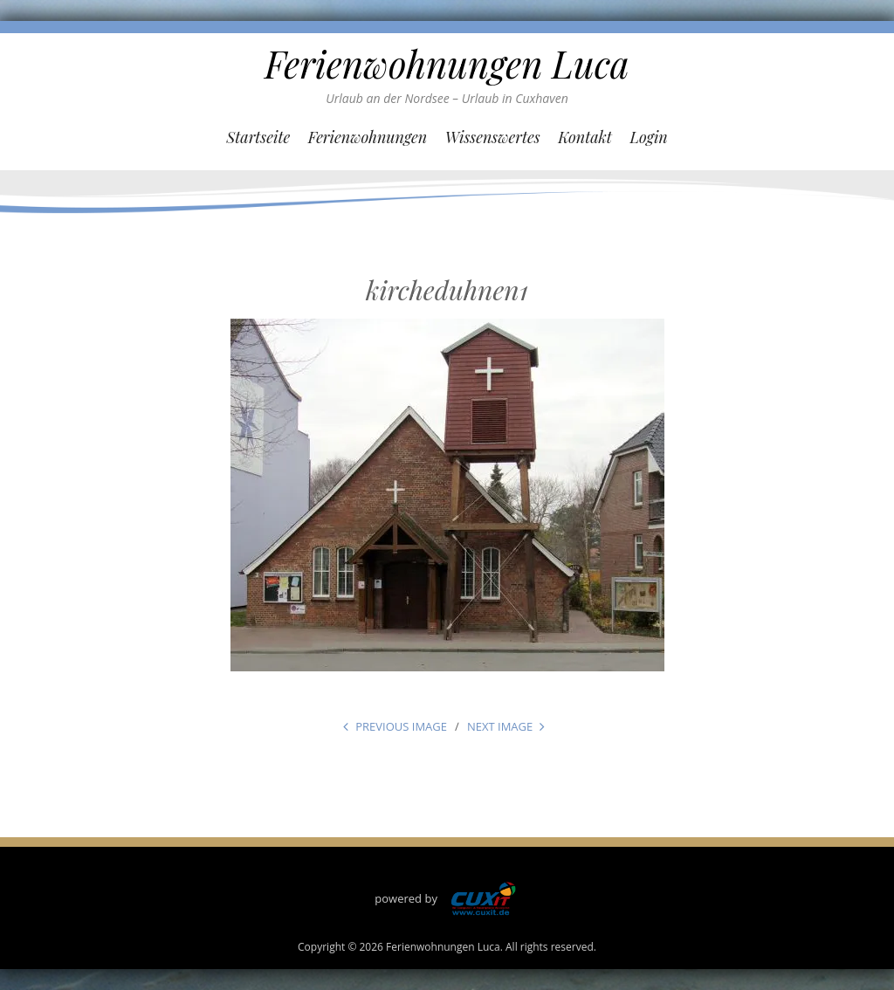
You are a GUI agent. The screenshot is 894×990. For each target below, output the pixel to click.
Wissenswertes (492, 137)
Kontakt (585, 137)
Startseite (258, 137)
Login (648, 137)
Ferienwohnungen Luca (447, 63)
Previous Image (401, 726)
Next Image (500, 726)
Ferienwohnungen (368, 137)
